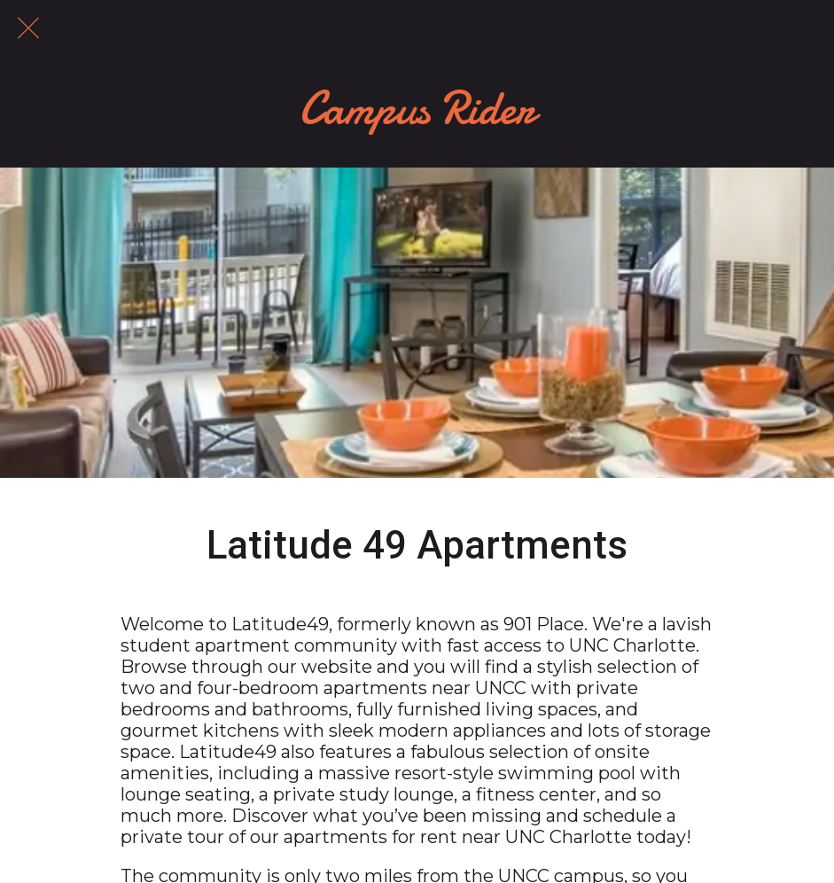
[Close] (28, 28)
